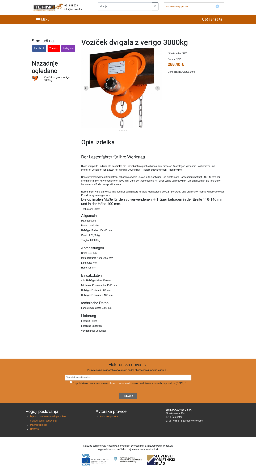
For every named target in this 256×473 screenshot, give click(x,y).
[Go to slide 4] (124, 130)
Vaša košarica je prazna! (177, 7)
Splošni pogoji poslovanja (43, 421)
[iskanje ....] (125, 6)
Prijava (128, 396)
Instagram (68, 48)
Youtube (53, 48)
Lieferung (86, 326)
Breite (84, 253)
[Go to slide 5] (126, 130)
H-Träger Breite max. (92, 295)
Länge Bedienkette (91, 308)
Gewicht (85, 235)
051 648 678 (71, 6)
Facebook (39, 48)
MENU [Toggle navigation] (42, 19)
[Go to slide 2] (119, 130)
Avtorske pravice (109, 416)
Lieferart (85, 321)
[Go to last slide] (86, 88)
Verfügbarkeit (88, 331)
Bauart (84, 226)
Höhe (84, 268)
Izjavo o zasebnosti (120, 383)
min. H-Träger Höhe (91, 280)
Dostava (34, 429)
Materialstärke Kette (92, 258)
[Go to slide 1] (117, 130)
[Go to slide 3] (122, 130)
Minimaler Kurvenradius (93, 285)
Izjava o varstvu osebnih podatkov (48, 416)
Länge (84, 263)
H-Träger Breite (89, 230)
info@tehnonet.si (73, 9)
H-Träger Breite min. (92, 290)
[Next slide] (157, 88)
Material (85, 221)
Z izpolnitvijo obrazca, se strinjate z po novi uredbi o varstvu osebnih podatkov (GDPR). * (129, 383)
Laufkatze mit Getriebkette (126, 166)
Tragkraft (86, 240)
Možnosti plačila (38, 425)
